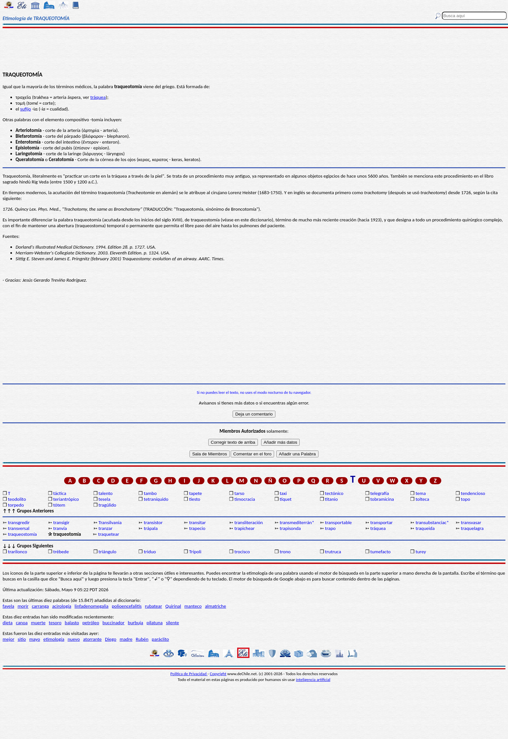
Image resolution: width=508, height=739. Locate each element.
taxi (283, 493)
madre (126, 639)
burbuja (136, 623)
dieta (8, 623)
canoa (22, 623)
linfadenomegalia (92, 606)
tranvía (60, 528)
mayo (34, 639)
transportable (338, 522)
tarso (239, 493)
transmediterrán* (297, 522)
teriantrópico (66, 499)
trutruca (333, 552)
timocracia (244, 499)
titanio (331, 499)
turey (421, 552)
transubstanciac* (432, 522)
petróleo (90, 623)
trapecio (197, 528)
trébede (61, 552)
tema (421, 493)
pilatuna (154, 623)
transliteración (248, 522)
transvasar (471, 522)
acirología (61, 606)
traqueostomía (22, 534)
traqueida (425, 528)
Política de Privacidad (189, 673)
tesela (104, 499)
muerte (38, 623)
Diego (110, 639)
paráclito (160, 639)
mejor (8, 639)
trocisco (242, 552)
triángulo (107, 552)
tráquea (98, 97)
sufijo (25, 109)
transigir (61, 522)
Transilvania (109, 522)
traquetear (108, 534)
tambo (150, 493)
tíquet (286, 499)
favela (8, 606)
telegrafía (379, 493)
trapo (330, 528)
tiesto (194, 499)
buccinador (113, 623)
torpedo (16, 505)
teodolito (17, 499)
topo (465, 499)
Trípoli (195, 552)
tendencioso (473, 493)
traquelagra (472, 528)
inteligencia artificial (313, 679)
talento (105, 493)
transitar (197, 522)
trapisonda (290, 528)
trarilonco (17, 552)
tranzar (105, 528)
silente (172, 623)
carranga (40, 606)
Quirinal (173, 606)
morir (23, 606)
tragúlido (107, 505)
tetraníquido (156, 499)
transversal (18, 528)
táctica (59, 493)
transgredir (18, 522)
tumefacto (380, 552)
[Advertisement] (254, 49)
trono (285, 552)
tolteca (422, 499)
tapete (195, 493)
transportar (381, 522)
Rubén (142, 639)
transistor (153, 522)
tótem (59, 505)
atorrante (92, 639)
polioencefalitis (127, 606)
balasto (72, 623)
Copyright (218, 673)
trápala (151, 528)
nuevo (74, 639)
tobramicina (382, 499)
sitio (21, 639)
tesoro (55, 623)
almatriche (215, 606)
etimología (53, 639)
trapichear (244, 528)
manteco (193, 606)
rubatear (153, 606)
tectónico (334, 493)
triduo (150, 552)
